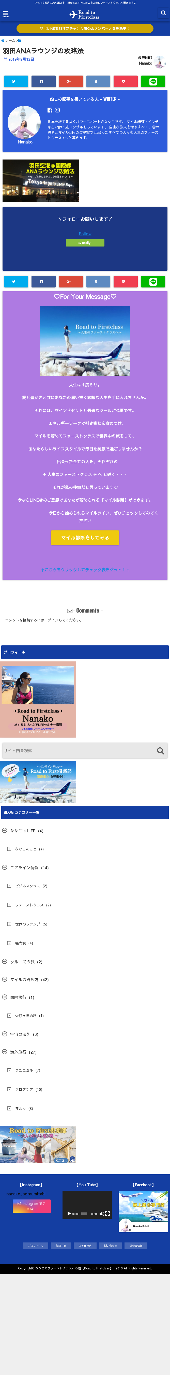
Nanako (145, 63)
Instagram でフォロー (32, 1206)
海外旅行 (18, 1052)
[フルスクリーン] (107, 1213)
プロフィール (35, 1246)
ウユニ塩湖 (24, 1070)
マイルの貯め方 (24, 979)
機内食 (20, 943)
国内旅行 (18, 997)
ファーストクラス (29, 904)
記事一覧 (61, 1246)
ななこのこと (26, 848)
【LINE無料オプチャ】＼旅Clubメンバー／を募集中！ (85, 28)
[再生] (69, 1213)
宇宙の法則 (20, 1034)
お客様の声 (85, 1246)
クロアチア (24, 1089)
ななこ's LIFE (23, 830)
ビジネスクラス (27, 885)
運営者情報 (136, 1246)
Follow (85, 233)
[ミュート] (101, 1213)
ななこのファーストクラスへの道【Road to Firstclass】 (74, 1268)
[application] (87, 1205)
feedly (85, 243)
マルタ (20, 1108)
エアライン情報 (24, 867)
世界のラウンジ (27, 924)
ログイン (51, 620)
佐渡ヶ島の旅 (26, 1015)
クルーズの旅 (22, 961)
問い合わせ (110, 1246)
